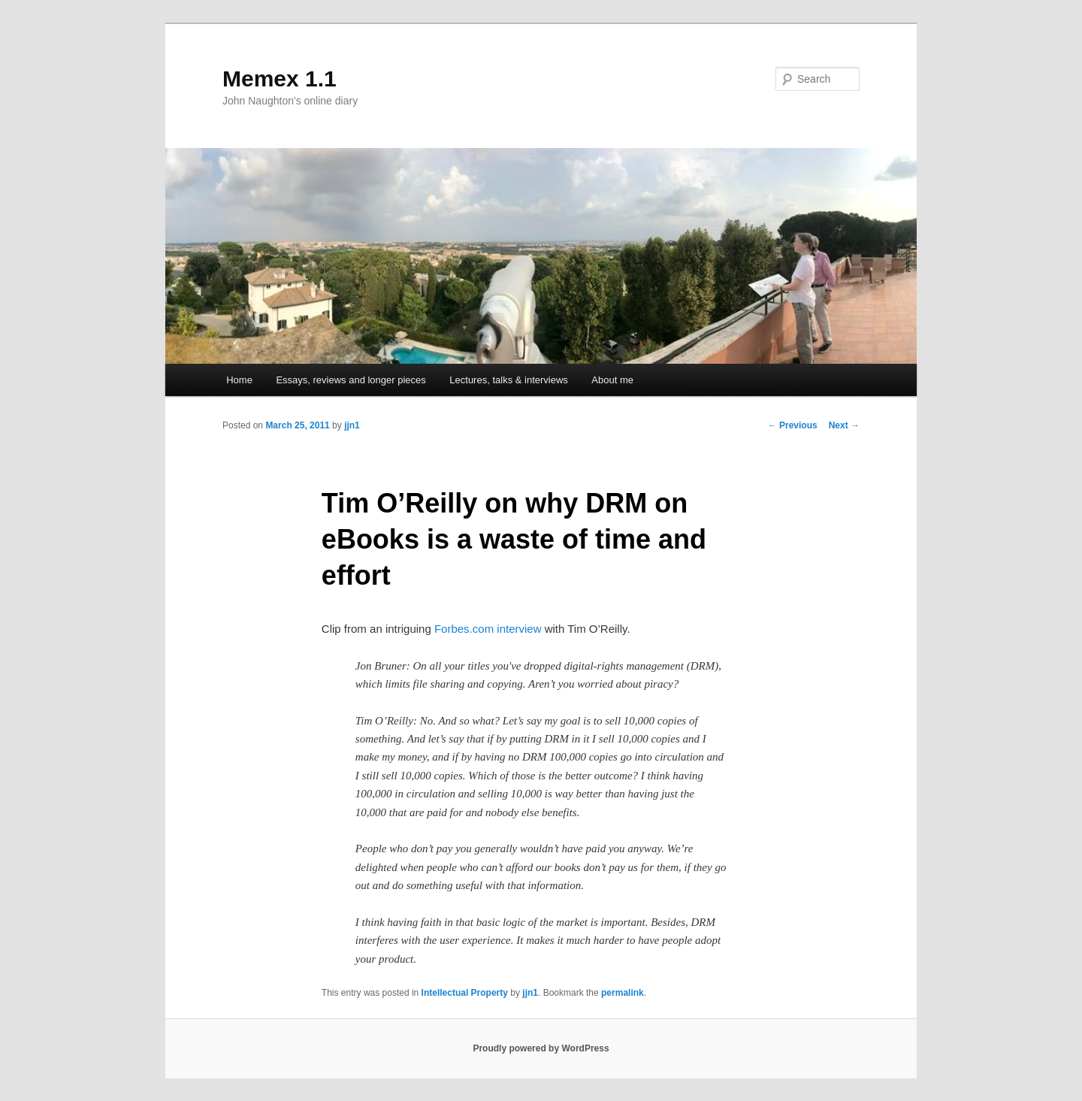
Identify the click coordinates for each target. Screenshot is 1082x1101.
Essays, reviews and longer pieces (350, 380)
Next (844, 425)
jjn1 (352, 425)
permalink (622, 993)
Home (239, 380)
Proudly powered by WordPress (541, 1048)
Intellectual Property (465, 993)
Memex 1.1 (279, 78)
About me (612, 380)
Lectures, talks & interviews (508, 380)
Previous (793, 425)
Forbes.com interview (488, 628)
